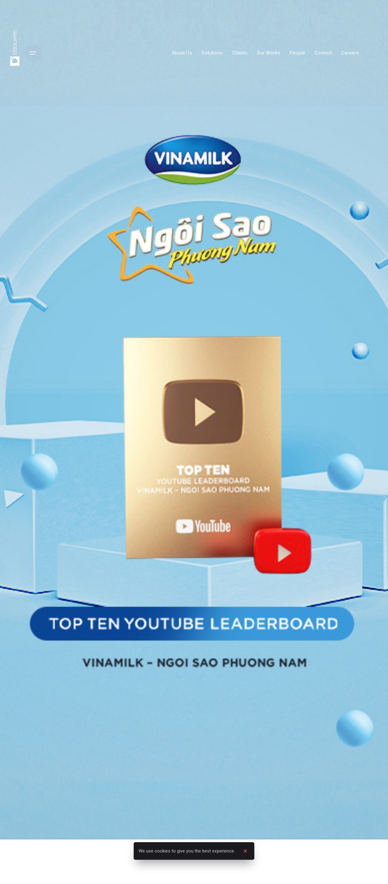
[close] (245, 851)
